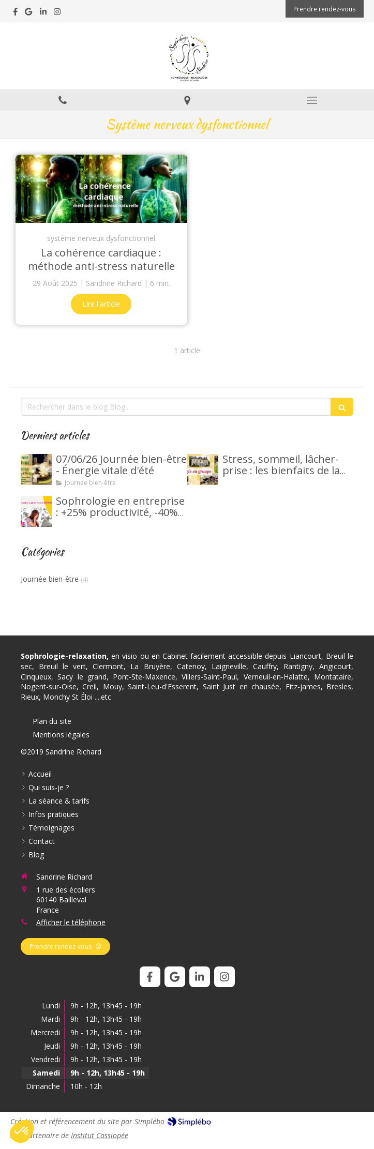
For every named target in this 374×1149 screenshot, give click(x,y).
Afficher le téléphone (71, 922)
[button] (21, 1131)
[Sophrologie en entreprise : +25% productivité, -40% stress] (36, 511)
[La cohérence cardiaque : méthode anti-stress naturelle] (101, 189)
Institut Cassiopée (99, 1135)
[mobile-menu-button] (311, 100)
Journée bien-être (50, 579)
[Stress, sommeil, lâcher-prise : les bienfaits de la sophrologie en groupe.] (202, 469)
